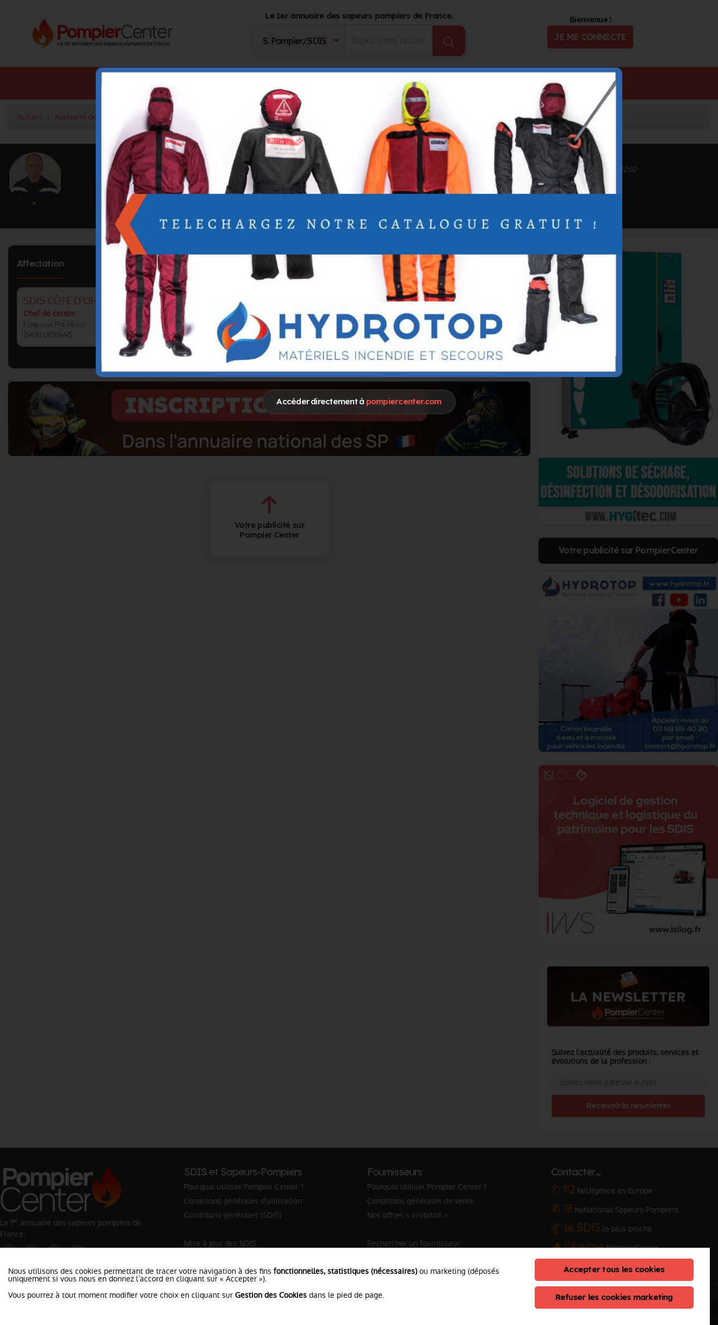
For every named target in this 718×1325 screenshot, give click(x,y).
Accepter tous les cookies (614, 1269)
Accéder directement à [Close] (358, 401)
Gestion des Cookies (271, 1295)
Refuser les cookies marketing (614, 1297)
